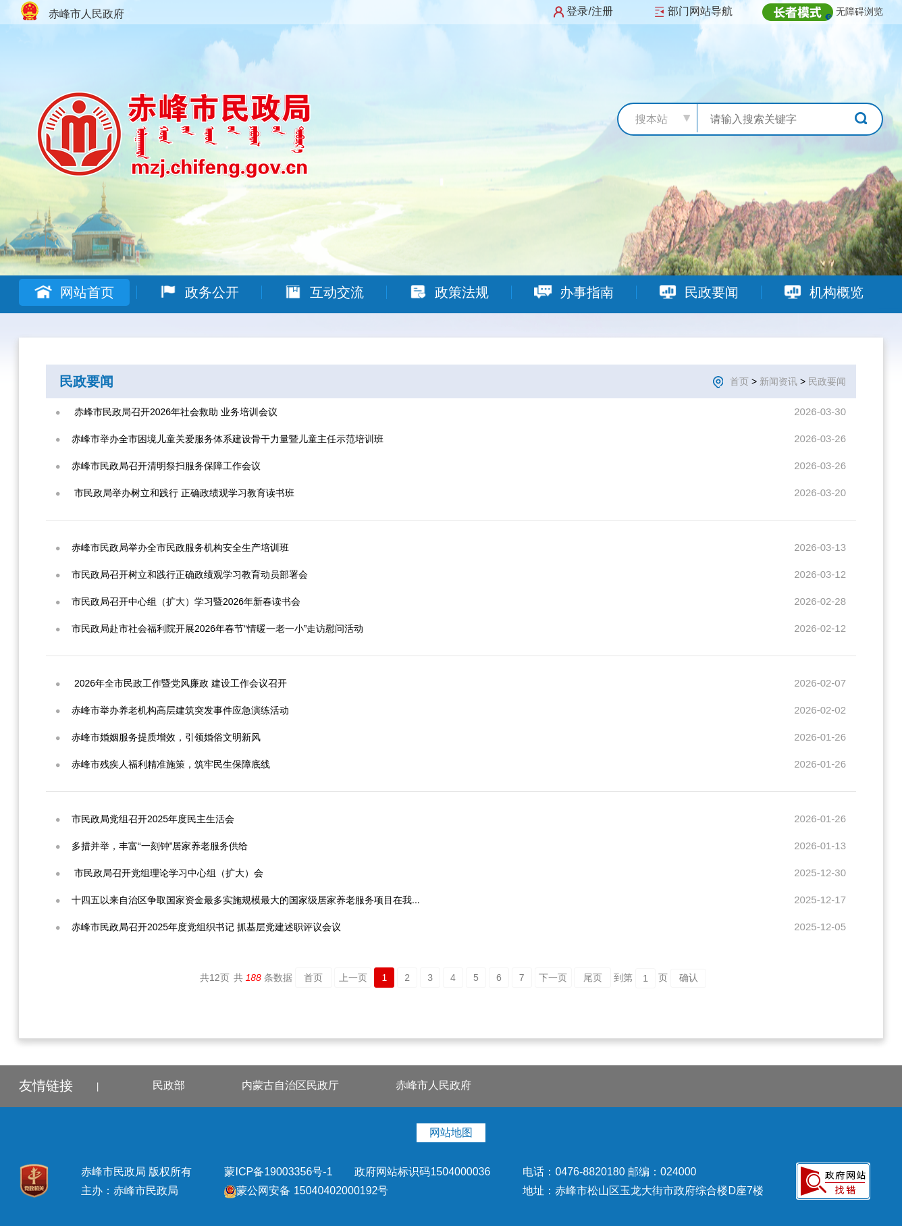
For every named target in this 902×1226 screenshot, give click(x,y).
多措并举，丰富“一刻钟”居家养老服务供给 (160, 846)
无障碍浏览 (859, 11)
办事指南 (573, 292)
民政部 (169, 1085)
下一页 (553, 977)
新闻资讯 (778, 381)
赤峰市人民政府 (433, 1085)
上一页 (353, 977)
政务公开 (199, 292)
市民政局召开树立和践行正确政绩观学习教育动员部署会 (190, 574)
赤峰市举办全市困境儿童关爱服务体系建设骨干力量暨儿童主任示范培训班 (227, 438)
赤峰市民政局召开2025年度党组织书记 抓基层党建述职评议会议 (206, 927)
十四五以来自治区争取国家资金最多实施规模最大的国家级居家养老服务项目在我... (246, 900)
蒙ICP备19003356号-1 (280, 1171)
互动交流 (324, 292)
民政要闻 (698, 292)
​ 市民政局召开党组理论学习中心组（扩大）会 (167, 873)
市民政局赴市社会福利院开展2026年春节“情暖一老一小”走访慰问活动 (217, 628)
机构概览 (823, 292)
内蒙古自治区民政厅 (290, 1085)
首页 (739, 381)
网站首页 (74, 292)
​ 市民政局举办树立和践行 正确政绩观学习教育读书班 (183, 492)
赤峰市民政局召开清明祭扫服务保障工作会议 (166, 465)
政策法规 (448, 292)
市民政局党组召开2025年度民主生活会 (153, 819)
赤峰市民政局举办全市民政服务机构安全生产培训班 (180, 547)
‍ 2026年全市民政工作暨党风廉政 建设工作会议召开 (179, 683)
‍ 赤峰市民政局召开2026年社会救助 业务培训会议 (174, 411)
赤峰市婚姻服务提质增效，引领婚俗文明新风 (166, 737)
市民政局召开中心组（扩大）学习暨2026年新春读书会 (186, 601)
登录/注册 (589, 11)
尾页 (592, 977)
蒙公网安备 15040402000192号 (306, 1190)
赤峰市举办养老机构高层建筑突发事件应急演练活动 (180, 710)
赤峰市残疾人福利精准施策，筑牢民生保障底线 (171, 764)
